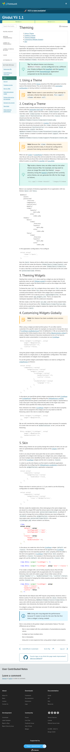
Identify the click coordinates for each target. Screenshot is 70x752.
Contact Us (5, 704)
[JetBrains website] (35, 750)
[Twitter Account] (52, 713)
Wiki (49, 701)
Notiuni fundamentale (7, 37)
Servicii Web (7, 88)
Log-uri (6, 81)
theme (38, 84)
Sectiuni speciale (8, 65)
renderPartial (38, 155)
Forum (27, 717)
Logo (26, 704)
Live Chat (27, 720)
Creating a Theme (29, 35)
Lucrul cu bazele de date (8, 49)
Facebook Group (29, 723)
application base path (36, 109)
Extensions (28, 701)
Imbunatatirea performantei (7, 110)
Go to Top (49, 649)
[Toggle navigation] (66, 3)
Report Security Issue (8, 726)
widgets (54, 449)
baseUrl (61, 69)
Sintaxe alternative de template (9, 98)
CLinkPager (55, 337)
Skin (25, 41)
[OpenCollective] (35, 746)
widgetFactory (23, 362)
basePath (49, 69)
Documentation (29, 698)
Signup (4, 678)
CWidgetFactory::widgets (56, 398)
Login (10, 678)
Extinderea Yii (7, 60)
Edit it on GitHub (35, 658)
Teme (5, 78)
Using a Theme (29, 33)
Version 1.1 (51, 22)
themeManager (45, 71)
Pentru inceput (8, 31)
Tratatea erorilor (8, 85)
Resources (50, 704)
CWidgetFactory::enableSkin (48, 465)
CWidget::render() (39, 281)
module (46, 123)
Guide (49, 695)
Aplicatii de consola (9, 103)
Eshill (53, 732)
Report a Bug (5, 723)
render (30, 155)
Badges (27, 729)
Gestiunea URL (8, 69)
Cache (5, 55)
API (49, 698)
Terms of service (52, 717)
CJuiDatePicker (26, 398)
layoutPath (51, 161)
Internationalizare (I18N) (8, 93)
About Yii (4, 695)
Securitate (6, 106)
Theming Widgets (29, 37)
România (18, 22)
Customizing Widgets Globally (33, 39)
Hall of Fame (28, 726)
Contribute (5, 717)
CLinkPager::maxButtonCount (30, 331)
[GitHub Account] (49, 713)
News (3, 698)
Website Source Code (53, 723)
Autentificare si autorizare (8, 73)
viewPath (42, 161)
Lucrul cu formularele (7, 43)
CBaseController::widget (58, 333)
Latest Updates (6, 720)
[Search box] (9, 26)
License (4, 701)
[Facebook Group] (55, 713)
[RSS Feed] (58, 713)
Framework (28, 695)
